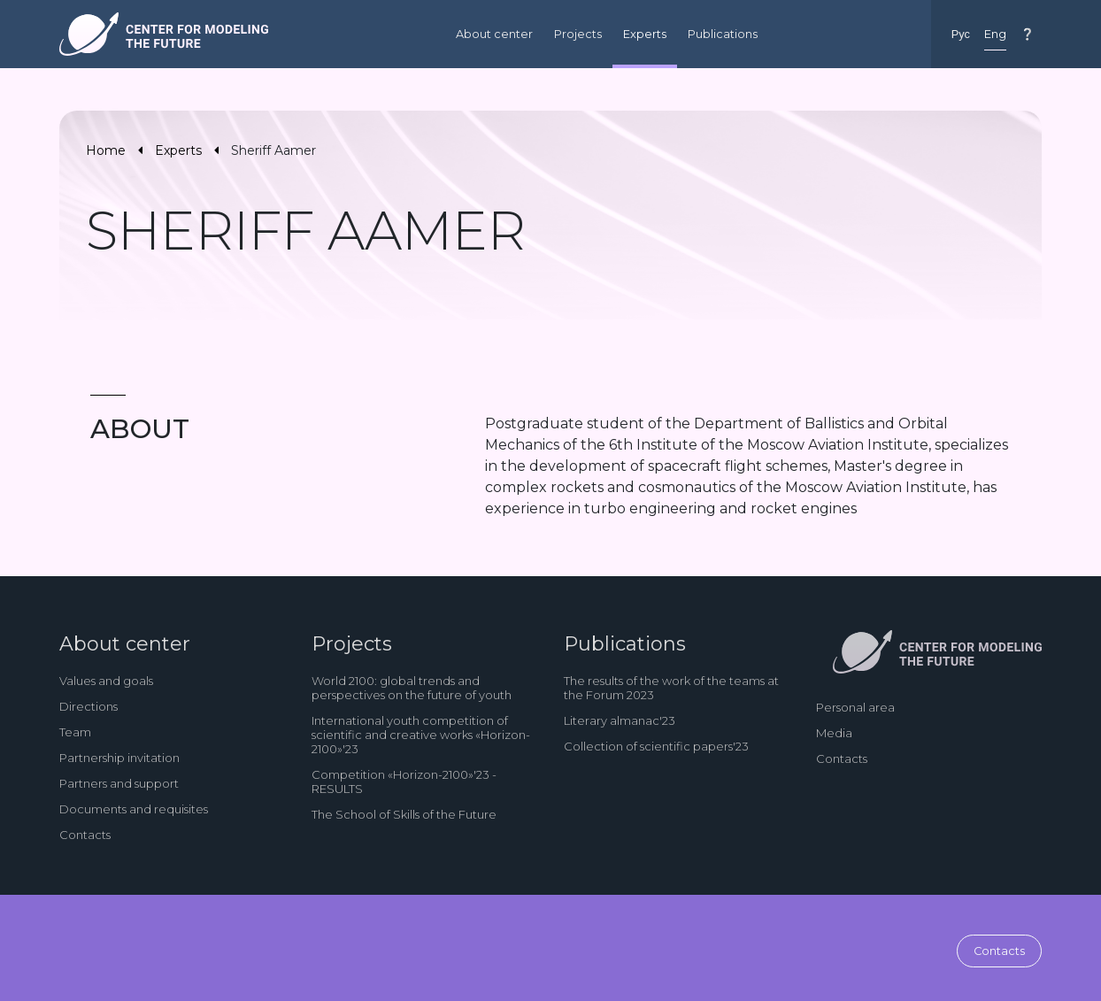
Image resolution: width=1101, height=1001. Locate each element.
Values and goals (106, 681)
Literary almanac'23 (619, 720)
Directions (88, 706)
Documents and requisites (133, 809)
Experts (644, 34)
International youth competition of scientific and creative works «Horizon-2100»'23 (421, 734)
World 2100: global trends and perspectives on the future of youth (412, 688)
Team (75, 732)
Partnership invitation (119, 758)
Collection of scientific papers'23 (656, 746)
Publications (723, 34)
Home (106, 150)
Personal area (855, 707)
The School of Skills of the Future (404, 814)
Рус (960, 34)
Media (834, 733)
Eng (995, 34)
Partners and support (119, 783)
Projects (578, 34)
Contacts (85, 835)
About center (494, 34)
